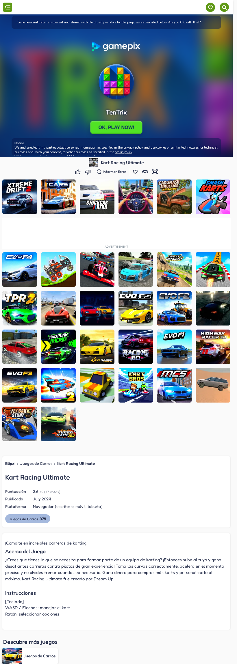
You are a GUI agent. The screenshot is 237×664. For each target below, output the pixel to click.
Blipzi (10, 463)
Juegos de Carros (36, 463)
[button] (135, 172)
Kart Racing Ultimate (76, 463)
